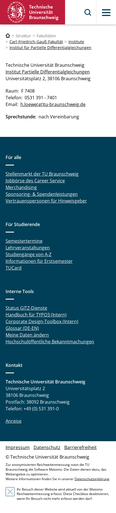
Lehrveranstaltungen (28, 248)
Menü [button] (106, 13)
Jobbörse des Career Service (35, 181)
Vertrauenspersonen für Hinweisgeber (46, 201)
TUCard (14, 268)
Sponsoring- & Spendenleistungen (42, 194)
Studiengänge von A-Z (28, 254)
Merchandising (21, 187)
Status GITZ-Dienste (26, 308)
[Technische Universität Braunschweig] (8, 35)
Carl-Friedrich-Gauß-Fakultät (36, 41)
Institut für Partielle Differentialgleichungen (50, 47)
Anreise (14, 421)
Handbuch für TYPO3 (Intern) (36, 315)
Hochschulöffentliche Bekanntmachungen (50, 342)
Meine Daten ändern (27, 335)
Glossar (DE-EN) (22, 328)
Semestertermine (24, 241)
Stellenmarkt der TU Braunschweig (42, 174)
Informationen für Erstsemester (39, 261)
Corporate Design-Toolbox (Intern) (42, 321)
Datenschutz (47, 447)
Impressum (18, 447)
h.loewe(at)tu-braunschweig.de (53, 104)
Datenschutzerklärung (92, 479)
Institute (76, 41)
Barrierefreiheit (80, 447)
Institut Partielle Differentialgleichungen (48, 72)
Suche (88, 12)
